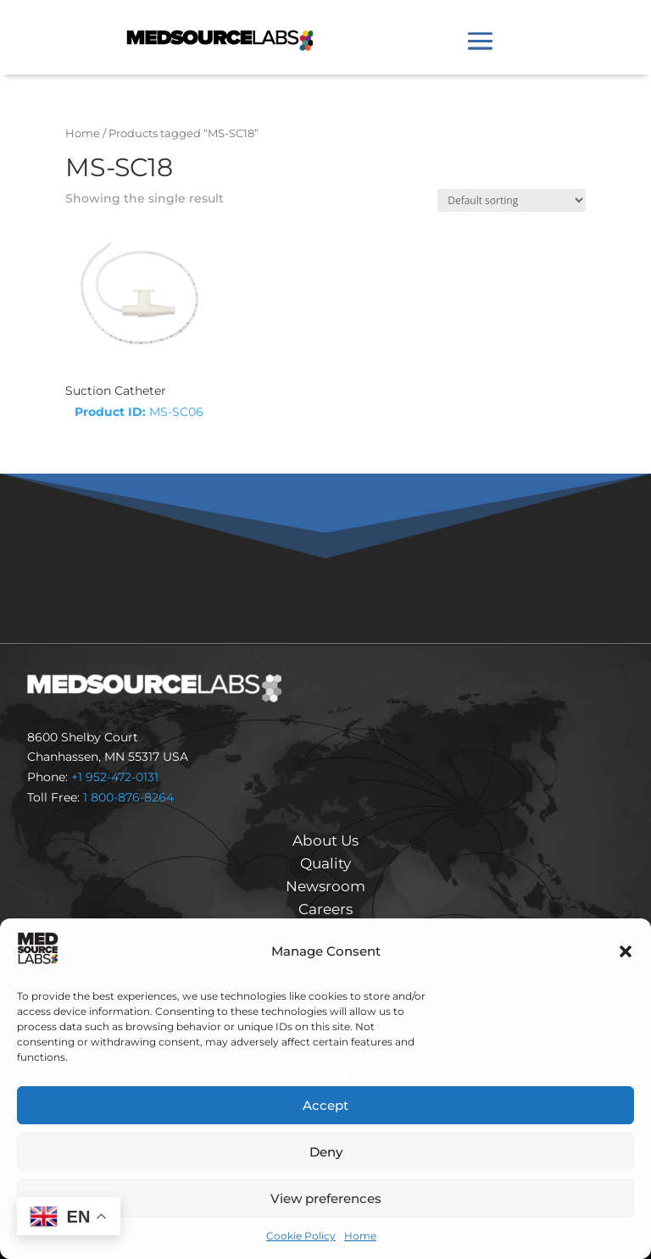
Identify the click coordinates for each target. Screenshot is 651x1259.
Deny (325, 1152)
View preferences (325, 1198)
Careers (325, 909)
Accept (325, 1105)
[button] (625, 951)
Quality (325, 863)
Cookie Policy (301, 1235)
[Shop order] (511, 200)
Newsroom (325, 886)
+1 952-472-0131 (115, 777)
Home (360, 1235)
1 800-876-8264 (128, 797)
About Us (325, 840)
